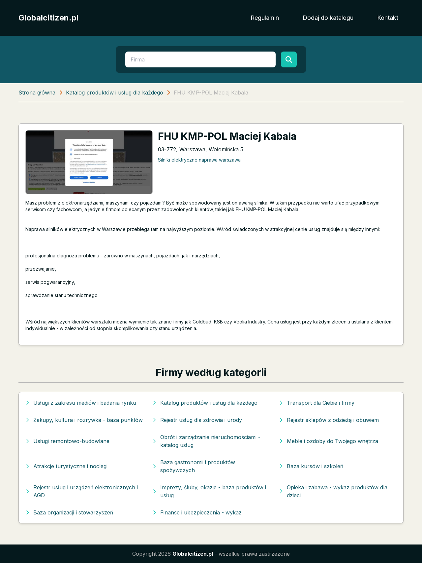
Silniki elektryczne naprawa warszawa (199, 160)
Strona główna (36, 92)
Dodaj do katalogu (328, 17)
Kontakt (387, 17)
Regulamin (265, 17)
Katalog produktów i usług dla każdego (114, 92)
